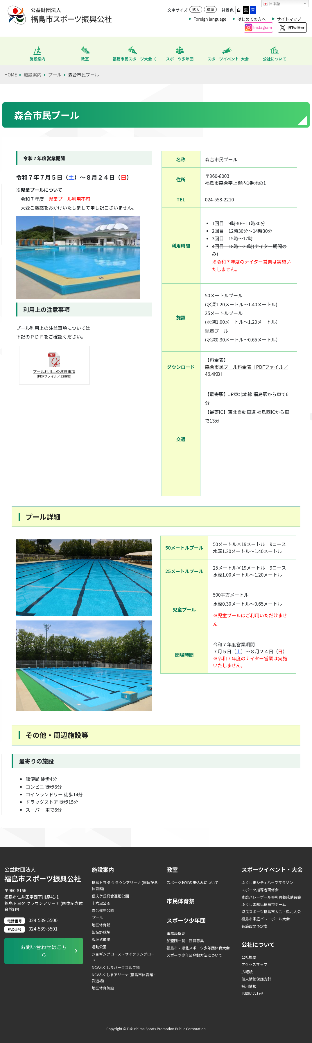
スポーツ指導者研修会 (260, 889)
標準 (210, 9)
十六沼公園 (101, 903)
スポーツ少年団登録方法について (194, 955)
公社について (258, 944)
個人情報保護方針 (256, 979)
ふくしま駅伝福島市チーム (263, 904)
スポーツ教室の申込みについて (192, 882)
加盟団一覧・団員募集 (185, 940)
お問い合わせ (252, 993)
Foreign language (209, 19)
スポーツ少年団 (185, 920)
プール (97, 917)
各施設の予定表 (254, 926)
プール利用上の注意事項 (47, 376)
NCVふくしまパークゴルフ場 (116, 967)
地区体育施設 (103, 988)
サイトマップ (289, 19)
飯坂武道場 (101, 939)
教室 (171, 869)
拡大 (196, 9)
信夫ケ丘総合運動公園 (110, 896)
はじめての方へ (251, 19)
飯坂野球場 (101, 932)
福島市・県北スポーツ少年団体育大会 (197, 948)
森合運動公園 (103, 910)
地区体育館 (101, 925)
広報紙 (246, 971)
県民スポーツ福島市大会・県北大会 (271, 911)
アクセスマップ (254, 964)
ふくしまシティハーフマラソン (267, 882)
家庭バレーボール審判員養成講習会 (271, 897)
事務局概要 (175, 933)
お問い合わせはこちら (43, 951)
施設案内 (103, 869)
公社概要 (248, 957)
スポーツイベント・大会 (272, 869)
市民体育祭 (180, 901)
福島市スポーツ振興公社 (43, 874)
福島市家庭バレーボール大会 (265, 919)
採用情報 (248, 986)
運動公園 (99, 946)
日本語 (271, 3)
